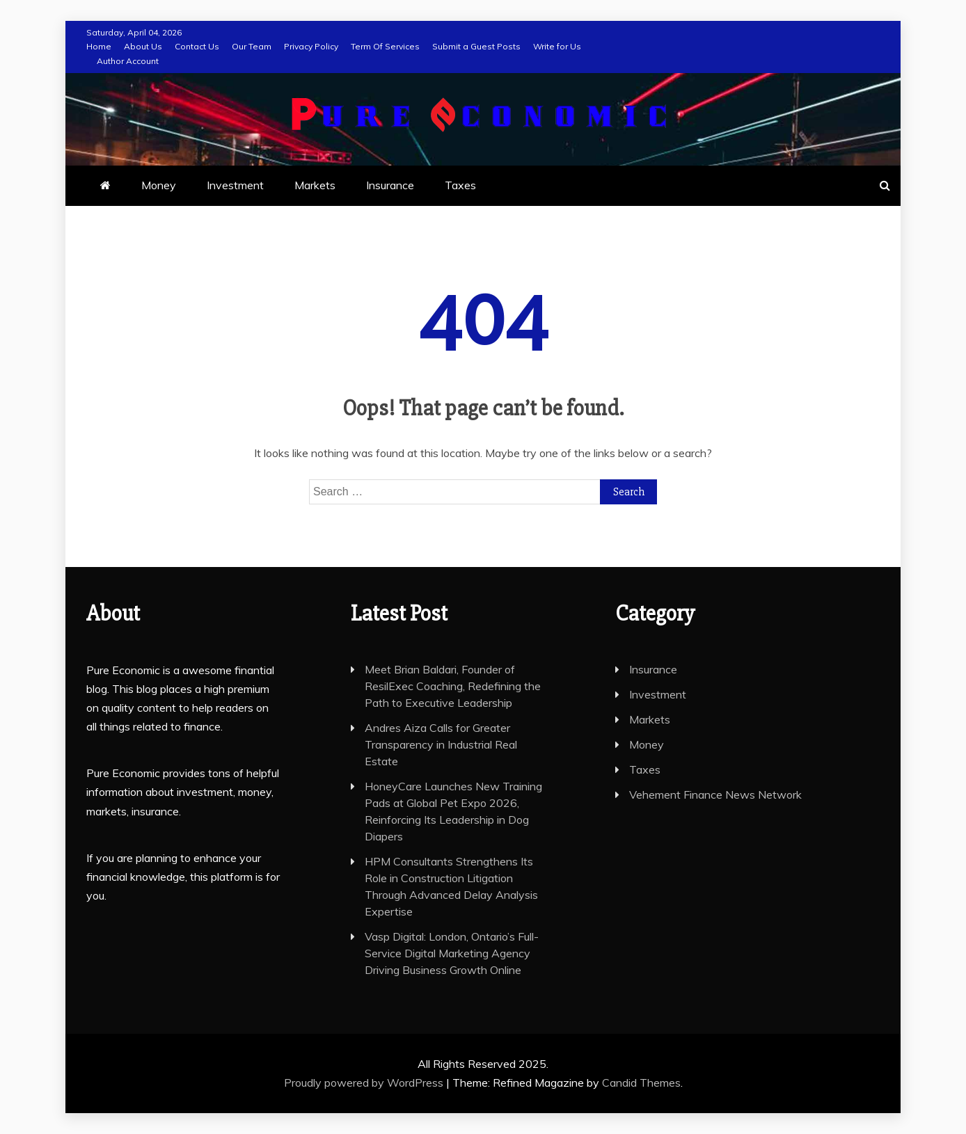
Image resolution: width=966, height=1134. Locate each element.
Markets (314, 185)
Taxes (460, 185)
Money (158, 185)
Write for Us (557, 46)
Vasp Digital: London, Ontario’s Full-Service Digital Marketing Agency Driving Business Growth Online (452, 953)
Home (98, 46)
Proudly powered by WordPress (365, 1082)
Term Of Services (385, 46)
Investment (235, 185)
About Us (143, 46)
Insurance (390, 185)
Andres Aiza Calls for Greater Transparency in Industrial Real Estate (441, 744)
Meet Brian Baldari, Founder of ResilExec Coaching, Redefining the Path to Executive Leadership (453, 686)
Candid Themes (641, 1082)
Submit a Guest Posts (476, 46)
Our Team (251, 46)
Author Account (128, 61)
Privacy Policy (311, 46)
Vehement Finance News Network (715, 794)
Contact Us (197, 46)
